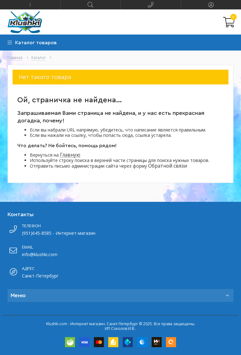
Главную (70, 155)
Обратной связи (167, 166)
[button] (30, 4)
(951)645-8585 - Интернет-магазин (58, 233)
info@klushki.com (39, 254)
